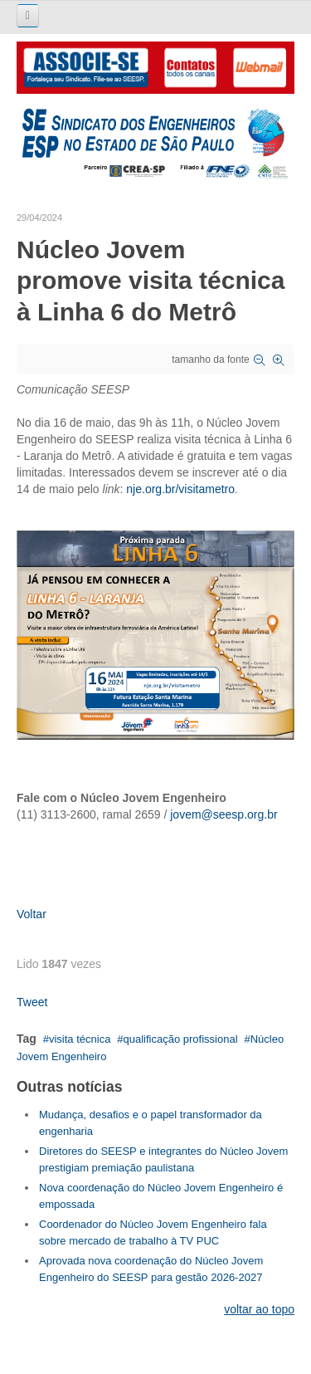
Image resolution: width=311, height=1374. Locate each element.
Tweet (32, 1002)
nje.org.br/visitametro (180, 489)
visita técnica (79, 1039)
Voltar (31, 914)
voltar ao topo (259, 1309)
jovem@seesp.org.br (223, 814)
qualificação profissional (181, 1039)
